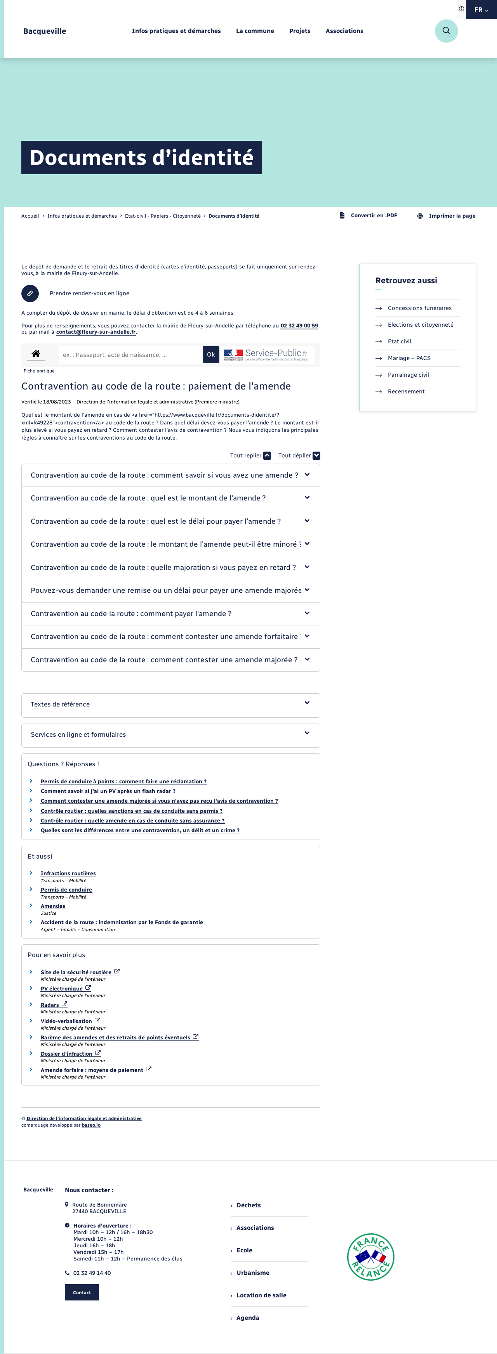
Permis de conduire (66, 890)
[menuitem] (176, 31)
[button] (171, 475)
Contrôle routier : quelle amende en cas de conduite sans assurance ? (132, 820)
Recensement (400, 391)
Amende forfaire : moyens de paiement (96, 1070)
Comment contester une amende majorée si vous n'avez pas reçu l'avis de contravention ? (159, 801)
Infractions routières (68, 873)
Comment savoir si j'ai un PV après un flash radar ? (108, 791)
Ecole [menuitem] (241, 1250)
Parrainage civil (402, 374)
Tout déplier (299, 456)
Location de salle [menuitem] (259, 1295)
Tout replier (250, 456)
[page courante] (234, 216)
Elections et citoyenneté (414, 324)
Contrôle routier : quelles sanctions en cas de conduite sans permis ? (131, 811)
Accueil (30, 216)
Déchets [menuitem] (246, 1205)
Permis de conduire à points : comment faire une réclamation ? (124, 781)
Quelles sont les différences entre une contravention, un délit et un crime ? (140, 830)
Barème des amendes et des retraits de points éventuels (119, 1037)
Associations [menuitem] (252, 1227)
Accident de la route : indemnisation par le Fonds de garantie (122, 922)
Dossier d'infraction (71, 1054)
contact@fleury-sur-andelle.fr (96, 332)
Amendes (53, 906)
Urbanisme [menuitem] (250, 1272)
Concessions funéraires (413, 308)
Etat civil (393, 341)
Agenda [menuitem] (245, 1317)
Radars (54, 1005)
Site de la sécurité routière (80, 972)
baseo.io (91, 1125)
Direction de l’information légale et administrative (84, 1118)
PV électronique (66, 988)
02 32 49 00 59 (299, 325)
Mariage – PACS (403, 358)
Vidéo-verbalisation (70, 1021)
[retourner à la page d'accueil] (44, 31)
